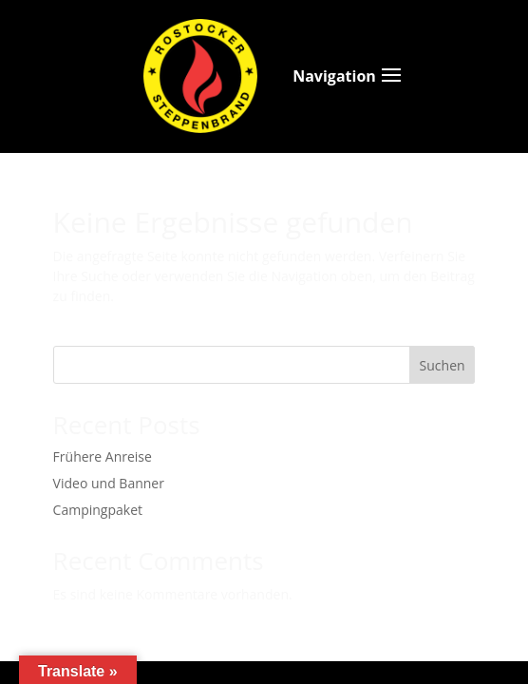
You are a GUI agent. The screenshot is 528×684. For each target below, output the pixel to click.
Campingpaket (97, 510)
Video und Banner (108, 483)
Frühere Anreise (102, 456)
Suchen (442, 365)
